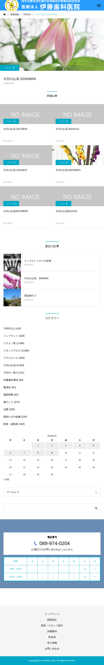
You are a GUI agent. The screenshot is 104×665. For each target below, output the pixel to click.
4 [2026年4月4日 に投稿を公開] (79, 445)
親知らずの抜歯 (12, 416)
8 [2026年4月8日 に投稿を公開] (38, 453)
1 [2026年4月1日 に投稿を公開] (38, 445)
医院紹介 (52, 619)
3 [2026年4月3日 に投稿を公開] (65, 445)
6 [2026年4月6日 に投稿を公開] (10, 453)
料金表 (52, 637)
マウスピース (10, 357)
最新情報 (8, 394)
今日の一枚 (9, 372)
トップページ (52, 614)
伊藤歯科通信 (10, 380)
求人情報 (52, 642)
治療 (5, 409)
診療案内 (52, 631)
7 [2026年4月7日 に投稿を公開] (24, 453)
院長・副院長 (10, 424)
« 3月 (6, 479)
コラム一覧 (9, 67)
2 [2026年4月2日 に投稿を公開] (51, 445)
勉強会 (7, 387)
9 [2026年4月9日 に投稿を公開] (51, 453)
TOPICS (8, 328)
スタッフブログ (12, 350)
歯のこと (8, 402)
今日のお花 (9, 365)
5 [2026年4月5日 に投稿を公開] (93, 445)
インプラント (10, 335)
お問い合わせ (52, 648)
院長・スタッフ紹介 (52, 625)
